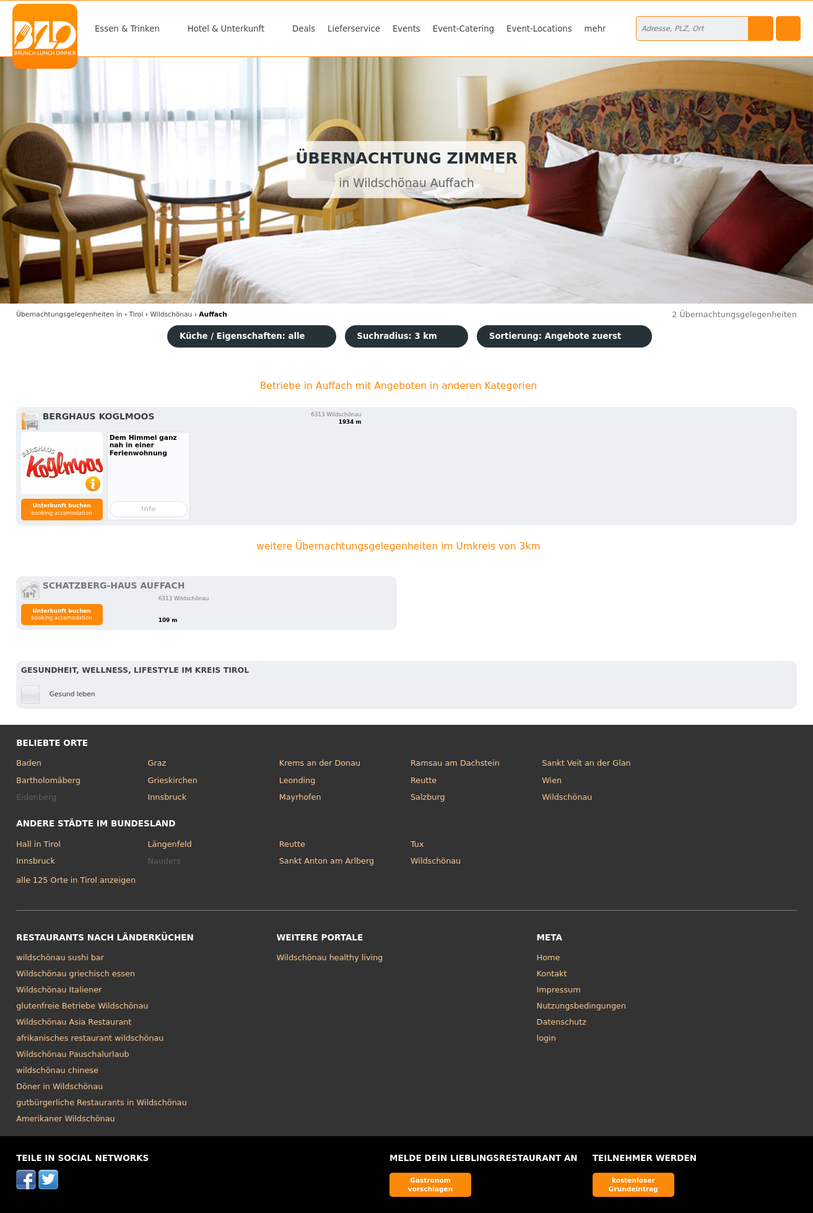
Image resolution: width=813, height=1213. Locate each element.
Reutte (424, 780)
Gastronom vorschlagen (430, 1184)
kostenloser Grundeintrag (633, 1184)
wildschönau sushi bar (60, 957)
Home (548, 957)
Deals (303, 28)
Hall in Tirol (38, 844)
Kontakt (552, 973)
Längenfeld (170, 844)
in (69, 314)
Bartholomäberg (48, 780)
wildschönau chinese (57, 1070)
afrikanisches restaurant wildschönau (89, 1038)
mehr (595, 28)
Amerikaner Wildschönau (65, 1118)
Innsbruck (167, 797)
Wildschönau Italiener (59, 989)
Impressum (559, 989)
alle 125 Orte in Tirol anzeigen (76, 880)
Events (406, 28)
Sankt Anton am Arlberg (326, 860)
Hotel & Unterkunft (226, 28)
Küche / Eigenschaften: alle (242, 336)
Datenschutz (561, 1022)
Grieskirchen (173, 780)
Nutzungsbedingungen (582, 1005)
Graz (157, 763)
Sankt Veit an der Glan (586, 763)
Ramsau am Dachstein (455, 763)
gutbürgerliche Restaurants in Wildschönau (101, 1102)
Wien (552, 780)
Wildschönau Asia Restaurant (73, 1022)
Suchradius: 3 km (397, 336)
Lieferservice (354, 28)
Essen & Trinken (127, 28)
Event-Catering (463, 28)
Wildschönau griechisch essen (75, 973)
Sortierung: (555, 336)
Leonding (297, 780)
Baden (28, 763)
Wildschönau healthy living (329, 957)
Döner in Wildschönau (59, 1086)
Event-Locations (539, 28)
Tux (417, 844)
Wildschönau (567, 797)
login (546, 1038)
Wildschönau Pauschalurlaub (72, 1054)
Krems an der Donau (319, 763)
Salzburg (428, 797)
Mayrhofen (300, 797)
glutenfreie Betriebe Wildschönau (82, 1005)
